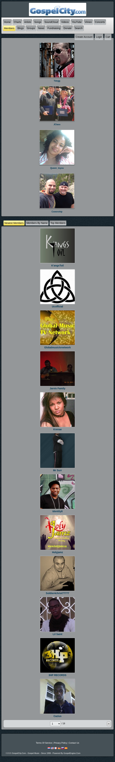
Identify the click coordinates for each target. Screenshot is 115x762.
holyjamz (57, 552)
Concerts (100, 22)
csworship (57, 211)
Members (9, 28)
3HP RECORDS (57, 675)
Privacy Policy (60, 743)
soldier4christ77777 (57, 593)
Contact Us (74, 743)
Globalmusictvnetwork (57, 347)
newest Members (14, 223)
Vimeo (88, 22)
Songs (37, 22)
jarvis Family (57, 388)
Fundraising (53, 28)
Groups (31, 28)
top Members (57, 223)
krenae (57, 429)
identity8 (57, 511)
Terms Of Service (44, 743)
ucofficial (57, 306)
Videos (65, 22)
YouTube (77, 22)
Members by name (37, 223)
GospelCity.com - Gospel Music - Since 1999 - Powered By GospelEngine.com (46, 753)
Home (7, 22)
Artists (27, 22)
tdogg (57, 81)
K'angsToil (57, 265)
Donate (67, 28)
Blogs (20, 28)
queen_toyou (57, 168)
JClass (57, 124)
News (41, 28)
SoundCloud (51, 22)
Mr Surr (57, 470)
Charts (17, 22)
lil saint (57, 634)
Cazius (57, 716)
